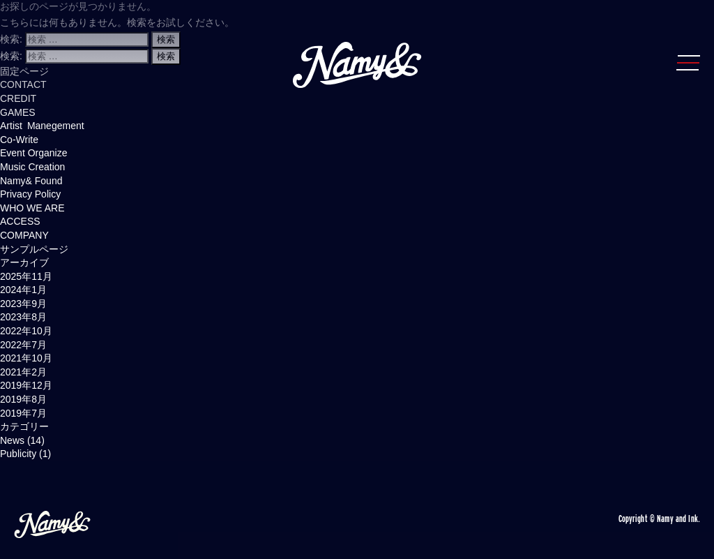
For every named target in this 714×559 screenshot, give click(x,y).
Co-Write (19, 139)
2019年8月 (23, 399)
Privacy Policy (30, 194)
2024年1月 (23, 289)
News (12, 440)
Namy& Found (31, 180)
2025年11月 (26, 276)
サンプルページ (34, 249)
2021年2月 (23, 372)
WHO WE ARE (32, 208)
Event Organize (34, 152)
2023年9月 (23, 303)
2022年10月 (26, 330)
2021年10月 (26, 358)
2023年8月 (23, 316)
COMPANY (24, 235)
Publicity (18, 453)
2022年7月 (23, 344)
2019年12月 (26, 385)
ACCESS (20, 221)
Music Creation (32, 166)
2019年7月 (23, 413)
